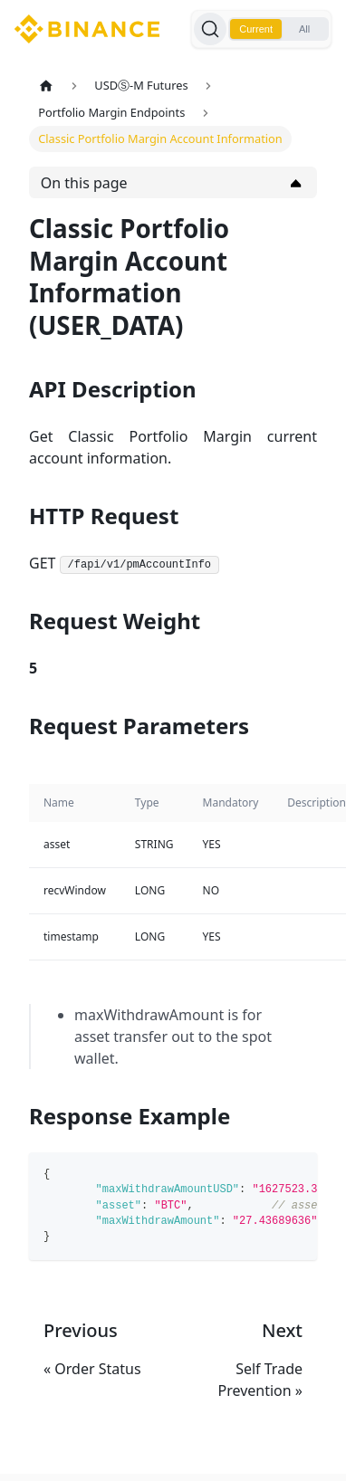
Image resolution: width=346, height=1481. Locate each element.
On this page (84, 183)
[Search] (210, 29)
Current (256, 29)
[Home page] (46, 85)
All (304, 29)
